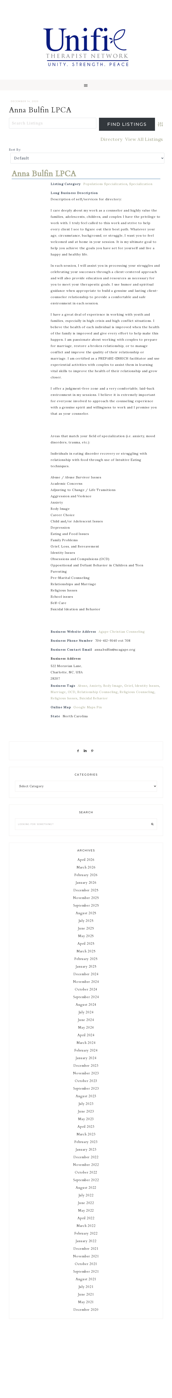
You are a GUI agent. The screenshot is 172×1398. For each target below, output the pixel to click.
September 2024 (86, 997)
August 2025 (86, 913)
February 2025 (86, 959)
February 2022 (86, 1233)
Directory (112, 139)
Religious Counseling (137, 692)
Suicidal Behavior (94, 698)
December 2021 (86, 1248)
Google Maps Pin (87, 707)
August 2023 (86, 1096)
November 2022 (86, 1164)
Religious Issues (64, 698)
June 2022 (86, 1203)
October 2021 (86, 1264)
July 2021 (86, 1287)
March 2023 (86, 1134)
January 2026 (86, 882)
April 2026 (86, 859)
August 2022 (86, 1187)
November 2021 (86, 1256)
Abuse (83, 686)
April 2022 (86, 1218)
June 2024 (86, 1020)
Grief (128, 686)
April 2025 (86, 943)
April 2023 (86, 1126)
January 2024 (86, 1058)
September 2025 (86, 905)
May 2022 (86, 1210)
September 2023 (86, 1088)
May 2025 (86, 936)
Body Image (113, 686)
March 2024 (86, 1042)
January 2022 (86, 1241)
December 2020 (86, 1309)
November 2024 (86, 981)
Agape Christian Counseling (122, 632)
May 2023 (86, 1119)
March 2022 (86, 1226)
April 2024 (86, 1035)
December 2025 (86, 890)
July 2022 (86, 1195)
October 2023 (86, 1081)
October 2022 (86, 1172)
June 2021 (86, 1294)
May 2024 (86, 1027)
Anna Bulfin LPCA (40, 110)
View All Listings (144, 139)
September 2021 (86, 1271)
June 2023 (86, 1111)
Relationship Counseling (97, 692)
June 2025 (86, 928)
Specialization (141, 184)
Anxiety (95, 686)
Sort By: (15, 149)
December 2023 (86, 1065)
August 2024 (86, 1004)
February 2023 (86, 1142)
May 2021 (86, 1302)
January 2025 (86, 966)
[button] (86, 85)
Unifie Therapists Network (86, 47)
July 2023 (86, 1103)
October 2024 (86, 989)
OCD (71, 692)
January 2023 (86, 1149)
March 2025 (86, 951)
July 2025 (86, 920)
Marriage (58, 692)
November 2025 (86, 898)
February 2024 (86, 1050)
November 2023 (86, 1073)
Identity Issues (147, 686)
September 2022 (86, 1180)
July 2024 (86, 1012)
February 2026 (86, 875)
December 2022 (86, 1157)
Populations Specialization (105, 184)
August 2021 (86, 1279)
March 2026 (86, 867)
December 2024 (86, 974)
